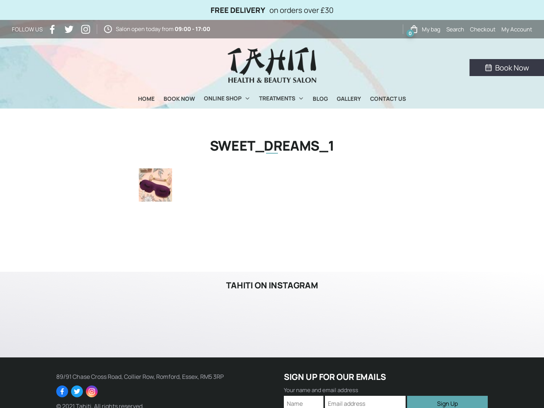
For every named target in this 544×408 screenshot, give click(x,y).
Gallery (349, 99)
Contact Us (388, 99)
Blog (320, 99)
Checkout (483, 29)
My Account (516, 29)
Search (455, 29)
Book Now (179, 99)
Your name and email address (321, 390)
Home (146, 99)
